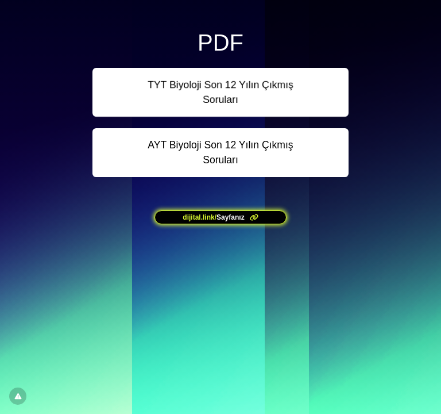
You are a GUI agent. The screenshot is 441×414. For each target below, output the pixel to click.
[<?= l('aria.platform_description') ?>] (220, 217)
